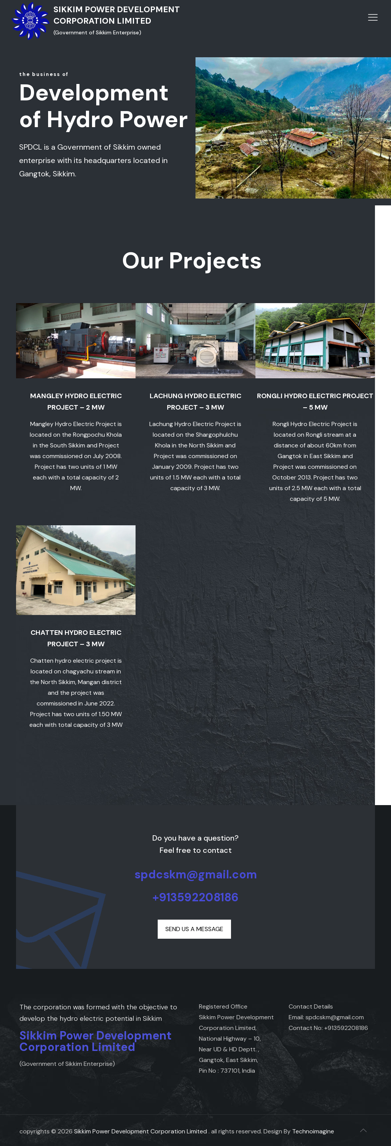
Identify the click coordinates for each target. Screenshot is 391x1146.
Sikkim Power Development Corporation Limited (140, 1131)
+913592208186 (195, 897)
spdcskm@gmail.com (195, 874)
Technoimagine (313, 1131)
